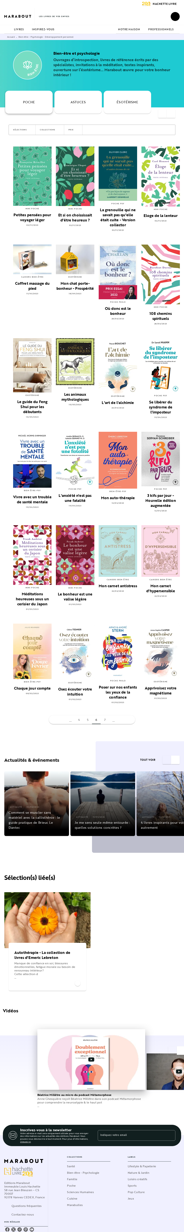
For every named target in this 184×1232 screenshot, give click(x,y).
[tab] (8, 29)
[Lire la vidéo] (91, 1059)
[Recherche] (175, 16)
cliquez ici (25, 1141)
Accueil (11, 36)
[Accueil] (19, 16)
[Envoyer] (171, 1135)
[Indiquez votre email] (132, 1135)
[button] (22, 130)
